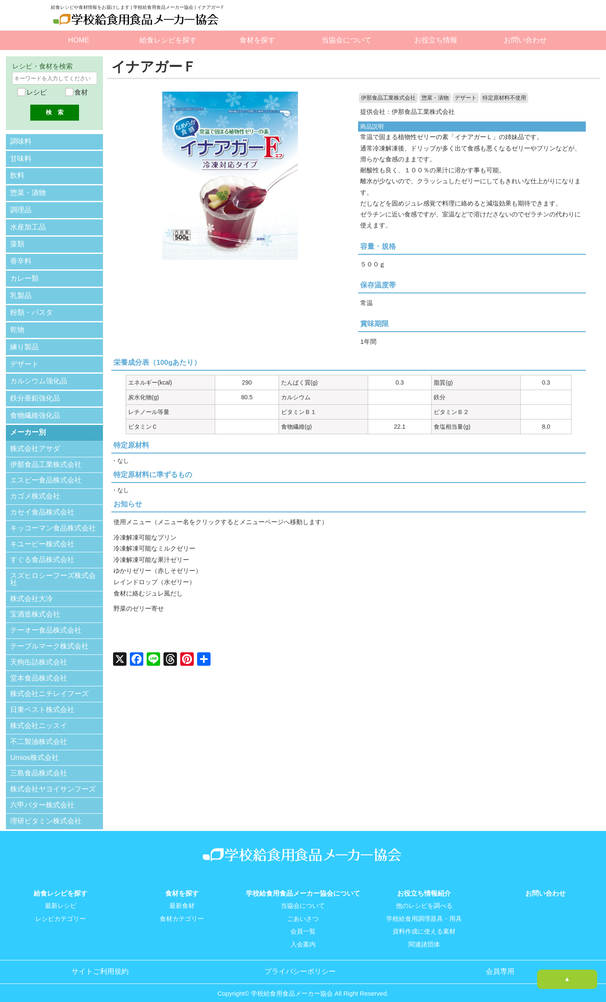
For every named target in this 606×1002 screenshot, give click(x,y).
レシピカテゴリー (60, 912)
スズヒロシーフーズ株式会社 (53, 572)
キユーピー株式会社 (42, 537)
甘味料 (21, 158)
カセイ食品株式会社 (42, 505)
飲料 (17, 175)
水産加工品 (28, 225)
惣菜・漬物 (435, 98)
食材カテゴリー (182, 912)
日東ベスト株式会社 (42, 703)
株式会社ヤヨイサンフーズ (53, 782)
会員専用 (500, 964)
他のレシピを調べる (424, 899)
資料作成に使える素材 (424, 924)
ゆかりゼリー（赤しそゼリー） (157, 570)
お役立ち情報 (435, 40)
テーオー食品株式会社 (46, 624)
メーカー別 (28, 426)
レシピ (36, 92)
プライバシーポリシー (300, 964)
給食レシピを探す (168, 40)
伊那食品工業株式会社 (388, 98)
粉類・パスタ (31, 308)
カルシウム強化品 (38, 376)
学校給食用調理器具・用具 (424, 912)
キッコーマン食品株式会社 (53, 521)
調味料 (21, 141)
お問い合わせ (525, 40)
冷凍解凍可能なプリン (145, 537)
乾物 (17, 325)
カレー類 (24, 275)
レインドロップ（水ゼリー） (154, 581)
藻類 (17, 241)
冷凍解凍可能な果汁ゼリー (151, 559)
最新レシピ (60, 899)
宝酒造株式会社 (35, 608)
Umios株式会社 (34, 751)
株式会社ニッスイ (38, 719)
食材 (79, 92)
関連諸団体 (424, 937)
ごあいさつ (303, 912)
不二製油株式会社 (38, 735)
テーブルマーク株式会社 (49, 639)
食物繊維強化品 (35, 409)
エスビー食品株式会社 (46, 473)
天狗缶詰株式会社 (38, 655)
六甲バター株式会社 (42, 798)
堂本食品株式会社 (38, 671)
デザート (466, 98)
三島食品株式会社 (38, 767)
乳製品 (21, 292)
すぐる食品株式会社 (42, 553)
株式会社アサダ (35, 442)
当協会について (346, 40)
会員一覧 (303, 924)
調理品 (21, 208)
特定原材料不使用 (504, 98)
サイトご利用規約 (100, 964)
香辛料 (21, 258)
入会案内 (303, 937)
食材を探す (257, 40)
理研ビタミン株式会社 (46, 814)
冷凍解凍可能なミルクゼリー (154, 548)
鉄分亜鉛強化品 (35, 392)
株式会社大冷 (31, 592)
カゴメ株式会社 (35, 489)
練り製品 (24, 342)
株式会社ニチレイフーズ (49, 687)
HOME (78, 40)
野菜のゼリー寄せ (138, 607)
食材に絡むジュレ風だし (148, 592)
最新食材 (182, 899)
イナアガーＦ (155, 66)
